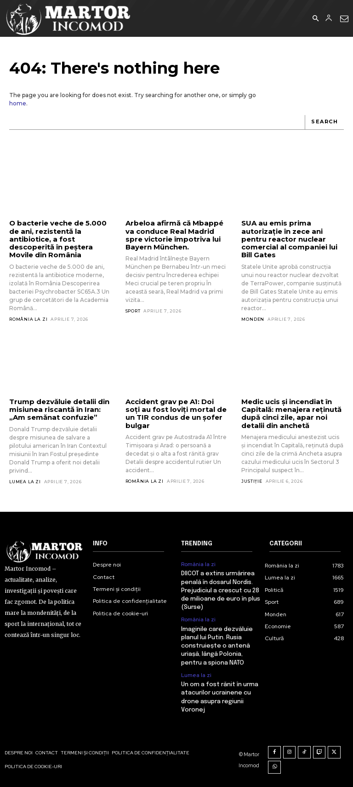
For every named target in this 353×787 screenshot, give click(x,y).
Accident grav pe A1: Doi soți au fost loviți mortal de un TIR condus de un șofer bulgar (176, 413)
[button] (315, 19)
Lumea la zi (25, 481)
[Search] (324, 122)
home (17, 103)
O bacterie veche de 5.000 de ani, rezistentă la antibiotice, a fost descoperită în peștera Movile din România (58, 239)
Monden (252, 319)
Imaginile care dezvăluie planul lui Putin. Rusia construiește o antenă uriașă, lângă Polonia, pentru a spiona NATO (217, 646)
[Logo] (69, 18)
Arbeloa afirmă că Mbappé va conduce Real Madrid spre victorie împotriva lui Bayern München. (174, 235)
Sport (133, 310)
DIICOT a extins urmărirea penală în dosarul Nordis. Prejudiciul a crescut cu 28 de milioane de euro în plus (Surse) (220, 590)
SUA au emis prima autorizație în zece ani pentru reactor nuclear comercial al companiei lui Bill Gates (289, 239)
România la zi (28, 319)
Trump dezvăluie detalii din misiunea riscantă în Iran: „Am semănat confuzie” (59, 409)
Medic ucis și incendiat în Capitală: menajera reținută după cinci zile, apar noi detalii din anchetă (291, 413)
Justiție (251, 481)
